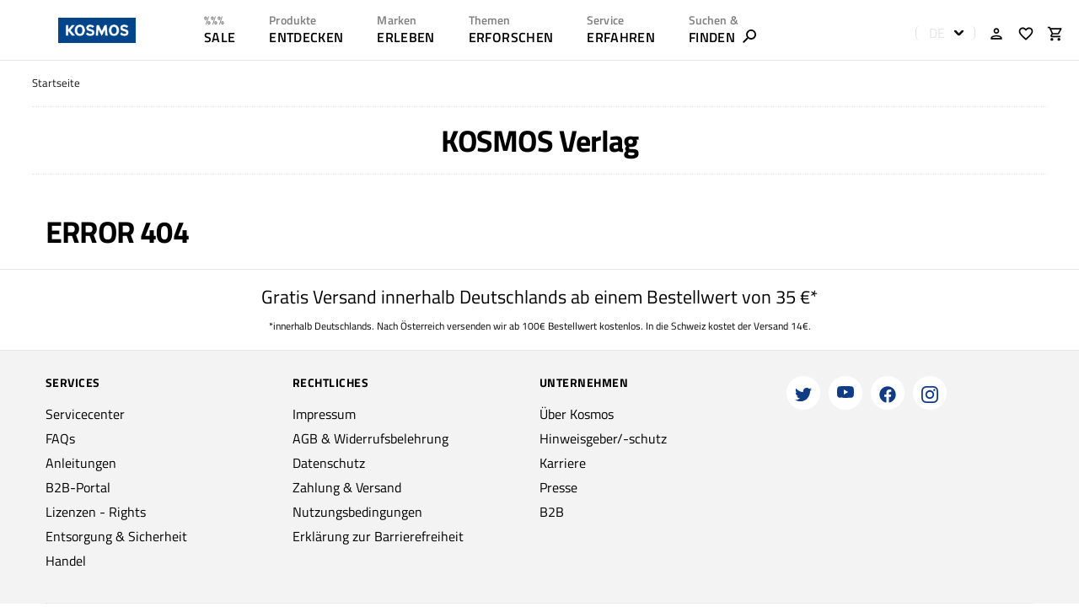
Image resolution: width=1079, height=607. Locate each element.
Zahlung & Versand (347, 487)
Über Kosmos (577, 414)
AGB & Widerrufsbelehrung (370, 438)
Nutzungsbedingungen (357, 512)
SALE (219, 37)
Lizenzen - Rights (96, 512)
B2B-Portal (78, 487)
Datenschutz (329, 463)
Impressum (324, 414)
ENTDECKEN (306, 37)
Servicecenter (85, 414)
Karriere (563, 463)
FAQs (60, 438)
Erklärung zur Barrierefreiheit (378, 536)
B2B (552, 512)
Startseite (56, 83)
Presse (558, 487)
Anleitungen (81, 463)
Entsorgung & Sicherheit (116, 536)
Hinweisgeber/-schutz (603, 438)
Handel (66, 561)
